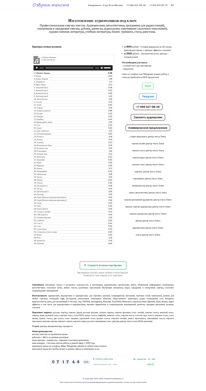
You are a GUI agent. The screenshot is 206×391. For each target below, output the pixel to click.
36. (40, 174)
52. (39, 220)
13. (38, 108)
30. (39, 157)
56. (45, 232)
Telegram (148, 96)
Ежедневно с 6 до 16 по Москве (105, 5)
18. (43, 122)
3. (41, 79)
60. (39, 243)
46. (38, 203)
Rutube (107, 301)
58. (37, 238)
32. (38, 163)
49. (42, 212)
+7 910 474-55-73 (158, 5)
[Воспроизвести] (37, 68)
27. (41, 148)
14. (42, 111)
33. (39, 165)
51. (42, 217)
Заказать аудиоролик (148, 117)
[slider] (69, 68)
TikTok (86, 301)
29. (40, 154)
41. (38, 189)
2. (37, 76)
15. (38, 113)
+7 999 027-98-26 (136, 5)
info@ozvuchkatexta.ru (113, 378)
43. (39, 194)
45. (50, 200)
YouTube (116, 301)
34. (38, 168)
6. (41, 87)
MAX (148, 86)
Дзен (49, 301)
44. (50, 197)
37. (38, 177)
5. (40, 85)
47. (37, 206)
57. (38, 235)
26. (43, 145)
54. (37, 226)
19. (37, 125)
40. (40, 186)
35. (40, 171)
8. (41, 93)
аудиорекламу (110, 285)
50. (41, 215)
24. (38, 139)
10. (40, 99)
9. (41, 96)
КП (172, 5)
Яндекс (165, 301)
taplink (102, 315)
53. (38, 223)
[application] (73, 67)
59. (39, 241)
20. (38, 128)
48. (41, 209)
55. (40, 229)
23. (39, 137)
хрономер (148, 321)
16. (38, 116)
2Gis (158, 301)
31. (39, 160)
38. (38, 180)
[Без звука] (102, 68)
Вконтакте (127, 301)
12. (38, 105)
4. (39, 82)
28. (40, 151)
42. (41, 191)
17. (38, 119)
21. (41, 131)
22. (42, 134)
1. (42, 73)
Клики (39, 39)
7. (41, 90)
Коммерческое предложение (147, 127)
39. (38, 183)
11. (38, 102)
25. (38, 142)
